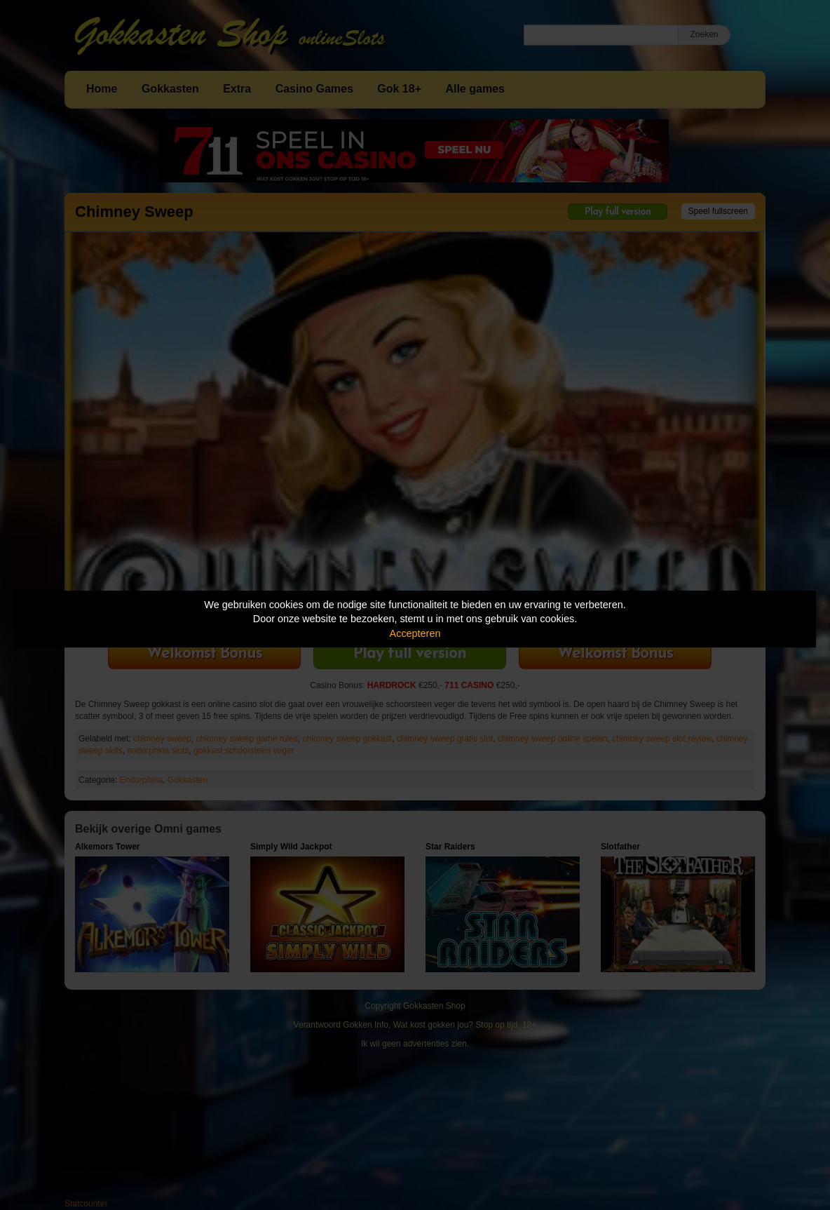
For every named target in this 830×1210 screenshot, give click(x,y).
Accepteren (415, 633)
